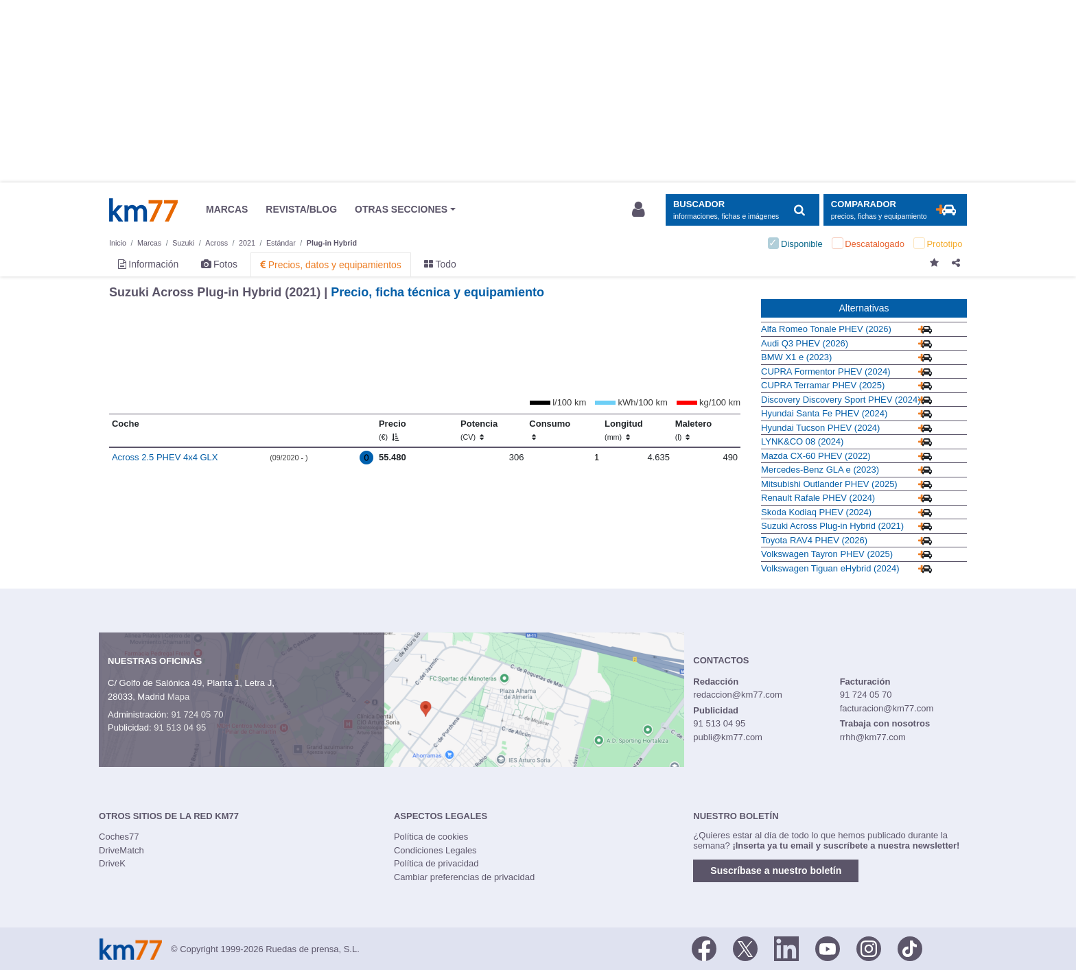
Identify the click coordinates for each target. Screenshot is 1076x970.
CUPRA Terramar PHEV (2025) (823, 385)
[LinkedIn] (786, 948)
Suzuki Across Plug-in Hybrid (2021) (832, 526)
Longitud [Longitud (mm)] (624, 430)
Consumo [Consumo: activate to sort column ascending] (549, 430)
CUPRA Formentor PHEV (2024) (826, 371)
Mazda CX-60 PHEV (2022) (816, 456)
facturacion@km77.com (887, 708)
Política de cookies (431, 836)
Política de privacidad (436, 863)
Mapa (178, 696)
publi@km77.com (727, 737)
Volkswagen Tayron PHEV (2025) (827, 554)
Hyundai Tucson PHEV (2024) (820, 428)
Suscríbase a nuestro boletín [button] (775, 870)
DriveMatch (121, 850)
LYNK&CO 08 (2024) (802, 441)
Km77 (143, 210)
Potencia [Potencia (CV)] (479, 430)
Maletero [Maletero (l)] (693, 430)
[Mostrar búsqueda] (742, 210)
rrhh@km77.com (873, 737)
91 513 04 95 (180, 727)
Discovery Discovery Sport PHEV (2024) (841, 399)
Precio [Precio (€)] (392, 430)
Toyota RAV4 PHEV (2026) (814, 540)
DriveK (112, 863)
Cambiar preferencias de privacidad (464, 877)
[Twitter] (745, 948)
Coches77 (119, 836)
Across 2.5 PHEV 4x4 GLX (165, 457)
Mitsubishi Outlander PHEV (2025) (829, 484)
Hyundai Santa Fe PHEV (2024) (824, 413)
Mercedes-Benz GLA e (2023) (820, 469)
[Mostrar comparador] (895, 210)
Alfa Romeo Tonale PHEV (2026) (826, 329)
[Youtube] (827, 948)
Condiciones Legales (435, 850)
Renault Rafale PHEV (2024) (818, 498)
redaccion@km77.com (737, 694)
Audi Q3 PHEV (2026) (804, 343)
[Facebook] (704, 948)
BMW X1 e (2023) (796, 357)
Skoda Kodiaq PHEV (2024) (816, 512)
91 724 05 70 (197, 714)
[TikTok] (910, 948)
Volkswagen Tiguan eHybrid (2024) (830, 568)
